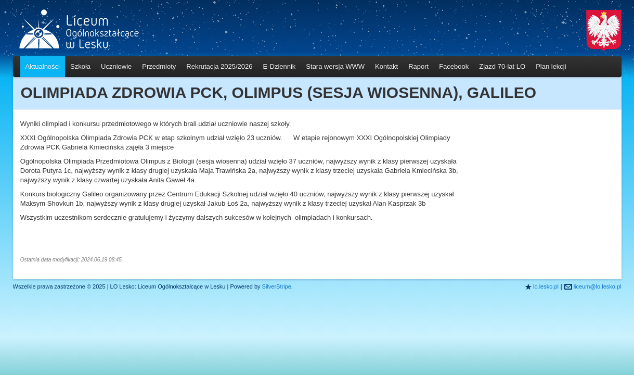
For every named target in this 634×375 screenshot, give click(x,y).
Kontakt (386, 66)
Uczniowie (116, 66)
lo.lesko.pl (546, 286)
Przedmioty (159, 66)
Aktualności (42, 66)
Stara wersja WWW (335, 66)
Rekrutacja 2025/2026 (219, 66)
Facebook (454, 66)
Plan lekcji (551, 66)
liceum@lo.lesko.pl (598, 286)
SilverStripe (276, 286)
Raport (418, 66)
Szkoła (80, 66)
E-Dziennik (279, 66)
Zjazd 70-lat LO (502, 66)
